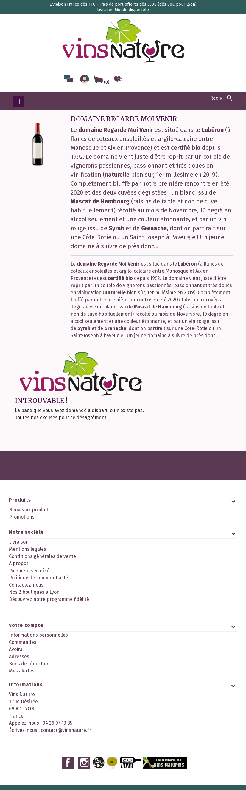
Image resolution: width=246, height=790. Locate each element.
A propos (19, 570)
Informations (26, 687)
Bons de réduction (29, 658)
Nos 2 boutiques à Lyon (34, 598)
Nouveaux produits (30, 510)
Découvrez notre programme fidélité (49, 605)
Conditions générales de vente (42, 562)
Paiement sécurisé (29, 577)
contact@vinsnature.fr (66, 732)
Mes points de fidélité (32, 672)
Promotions (22, 517)
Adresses (19, 651)
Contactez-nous (26, 591)
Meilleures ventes (28, 524)
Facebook (68, 747)
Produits (20, 500)
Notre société (26, 538)
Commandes (22, 637)
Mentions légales (27, 555)
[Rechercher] (221, 98)
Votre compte (26, 620)
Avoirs (15, 644)
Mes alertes (22, 665)
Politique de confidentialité (38, 584)
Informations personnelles (38, 629)
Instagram (84, 747)
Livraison (19, 548)
